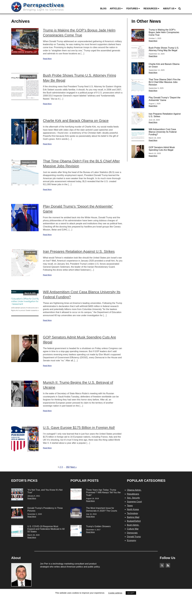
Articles (116, 8)
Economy (131, 540)
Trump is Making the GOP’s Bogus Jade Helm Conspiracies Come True (79, 32)
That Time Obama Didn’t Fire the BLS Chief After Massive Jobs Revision (81, 163)
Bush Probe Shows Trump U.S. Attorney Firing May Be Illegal (79, 77)
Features (133, 8)
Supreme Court (134, 501)
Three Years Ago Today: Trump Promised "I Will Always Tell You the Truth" (103, 492)
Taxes (130, 505)
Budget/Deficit (134, 521)
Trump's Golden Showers (98, 526)
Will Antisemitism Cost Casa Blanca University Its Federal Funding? (81, 294)
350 (68, 467)
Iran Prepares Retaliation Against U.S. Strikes (79, 251)
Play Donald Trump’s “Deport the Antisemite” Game (78, 208)
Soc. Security (133, 498)
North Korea (133, 509)
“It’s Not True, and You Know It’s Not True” (44, 491)
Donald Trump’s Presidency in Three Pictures (45, 509)
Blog (103, 8)
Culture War (133, 529)
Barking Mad (133, 517)
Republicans (133, 494)
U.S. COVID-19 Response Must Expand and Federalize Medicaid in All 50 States (46, 529)
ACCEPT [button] (131, 593)
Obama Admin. (134, 490)
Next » (73, 467)
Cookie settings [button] (115, 593)
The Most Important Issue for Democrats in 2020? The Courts (101, 509)
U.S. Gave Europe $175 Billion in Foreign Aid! (79, 428)
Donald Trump (134, 536)
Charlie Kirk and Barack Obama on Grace (76, 121)
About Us (170, 8)
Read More (47, 59)
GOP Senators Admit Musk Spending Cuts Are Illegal (79, 339)
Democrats (132, 533)
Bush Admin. (133, 525)
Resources (151, 8)
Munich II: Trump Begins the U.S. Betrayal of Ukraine (78, 384)
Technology (132, 513)
